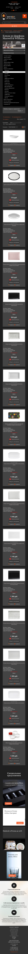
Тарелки (5, 67)
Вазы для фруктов (8, 86)
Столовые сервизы (7, 55)
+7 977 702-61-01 (14, 944)
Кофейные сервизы (8, 59)
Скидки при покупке (15, 160)
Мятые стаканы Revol (8, 99)
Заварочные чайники (9, 78)
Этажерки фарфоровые (9, 88)
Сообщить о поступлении (14, 162)
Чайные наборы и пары (9, 62)
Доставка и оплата (9, 7)
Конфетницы (7, 83)
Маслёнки (7, 89)
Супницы (6, 73)
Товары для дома (14, 934)
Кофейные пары (7, 64)
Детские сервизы (7, 65)
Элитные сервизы (7, 101)
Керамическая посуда (14, 929)
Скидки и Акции (18, 7)
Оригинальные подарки (14, 935)
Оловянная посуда (14, 932)
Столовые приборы (14, 931)
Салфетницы (7, 94)
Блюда (2, 32)
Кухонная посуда (14, 933)
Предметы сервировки (17, 30)
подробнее (8, 803)
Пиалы (6, 76)
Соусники (7, 91)
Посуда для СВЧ (7, 104)
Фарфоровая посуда (8, 30)
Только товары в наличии (9, 124)
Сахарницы (7, 80)
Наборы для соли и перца (10, 92)
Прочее (6, 97)
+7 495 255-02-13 (16, 3)
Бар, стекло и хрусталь (14, 930)
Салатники (7, 70)
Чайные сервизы (7, 57)
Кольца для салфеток (9, 96)
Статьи (12, 8)
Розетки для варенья (9, 84)
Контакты (16, 8)
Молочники (7, 81)
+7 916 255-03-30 (14, 2)
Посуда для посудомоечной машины (11, 102)
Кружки (5, 60)
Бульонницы (7, 75)
